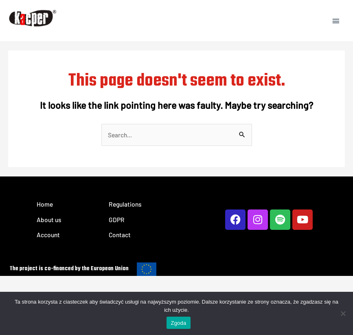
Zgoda (178, 323)
